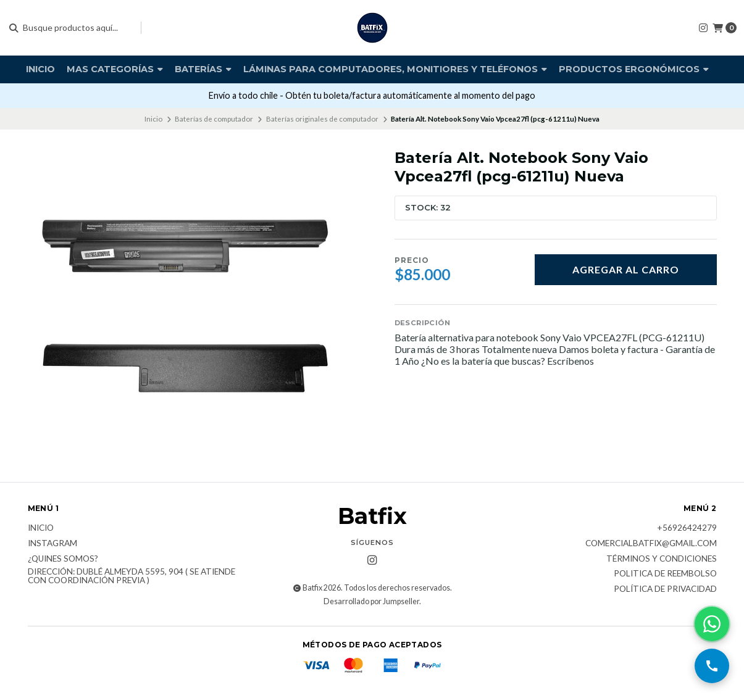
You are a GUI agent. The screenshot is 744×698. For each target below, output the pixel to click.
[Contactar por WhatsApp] (712, 624)
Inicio (40, 69)
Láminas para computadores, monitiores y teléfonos (395, 69)
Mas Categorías (115, 69)
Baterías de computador (214, 119)
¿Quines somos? (63, 559)
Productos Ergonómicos (634, 69)
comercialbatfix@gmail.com (651, 543)
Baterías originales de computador (322, 119)
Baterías (203, 69)
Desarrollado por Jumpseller (371, 601)
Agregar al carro (625, 269)
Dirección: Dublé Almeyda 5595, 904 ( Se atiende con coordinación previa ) (131, 576)
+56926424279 (687, 528)
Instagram (52, 543)
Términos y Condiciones (661, 559)
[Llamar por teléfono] (712, 666)
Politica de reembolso (665, 574)
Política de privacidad (665, 589)
